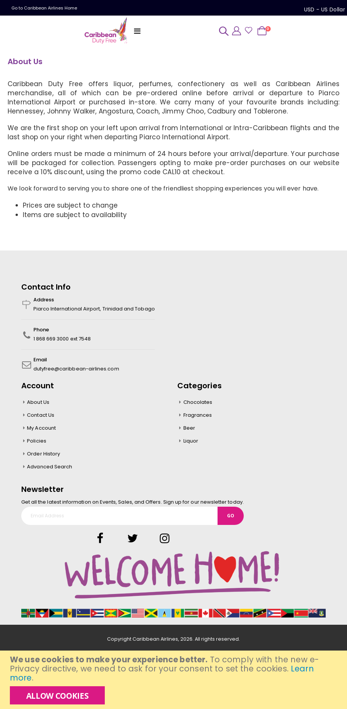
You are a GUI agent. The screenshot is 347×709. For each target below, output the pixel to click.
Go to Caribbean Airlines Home (44, 8)
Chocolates (198, 403)
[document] (174, 679)
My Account (41, 429)
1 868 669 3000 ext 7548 (62, 339)
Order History (43, 454)
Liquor (190, 442)
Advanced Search (49, 467)
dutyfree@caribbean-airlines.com (76, 369)
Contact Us (40, 416)
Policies (36, 442)
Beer (189, 429)
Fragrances (197, 416)
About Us (38, 403)
